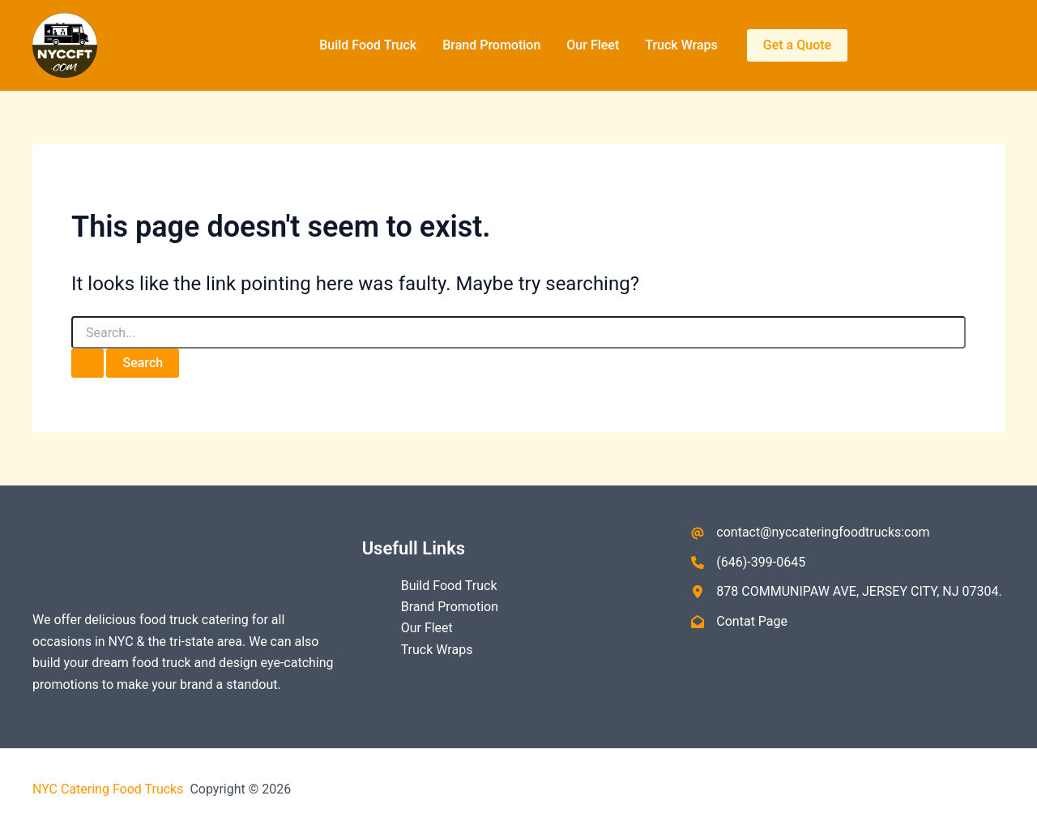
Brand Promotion (491, 45)
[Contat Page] (739, 621)
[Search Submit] (87, 363)
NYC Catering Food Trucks (109, 789)
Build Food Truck (367, 45)
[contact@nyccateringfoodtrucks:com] (810, 532)
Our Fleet (592, 45)
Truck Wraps (681, 45)
